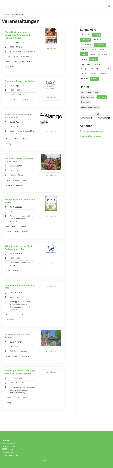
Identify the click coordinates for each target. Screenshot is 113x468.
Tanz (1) (92, 74)
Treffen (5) (84, 79)
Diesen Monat (85, 103)
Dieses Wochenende (87, 98)
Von (81, 115)
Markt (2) (84, 60)
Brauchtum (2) (85, 40)
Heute (89, 93)
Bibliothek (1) (85, 36)
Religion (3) (94, 70)
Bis (98, 115)
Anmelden (43, 460)
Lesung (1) (93, 55)
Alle (82, 93)
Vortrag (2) (94, 79)
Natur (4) (97, 65)
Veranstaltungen (18, 15)
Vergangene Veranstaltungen (90, 108)
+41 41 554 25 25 (9, 452)
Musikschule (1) (86, 65)
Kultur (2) (103, 50)
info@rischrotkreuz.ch (10, 455)
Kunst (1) (84, 55)
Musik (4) (93, 60)
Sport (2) (84, 74)
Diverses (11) (98, 40)
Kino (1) (93, 50)
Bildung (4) (96, 36)
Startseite (5, 15)
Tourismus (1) (103, 74)
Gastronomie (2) (86, 45)
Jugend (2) (84, 50)
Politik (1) (84, 70)
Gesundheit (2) (99, 45)
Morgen (96, 93)
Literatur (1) (104, 55)
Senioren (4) (105, 70)
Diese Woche (102, 98)
